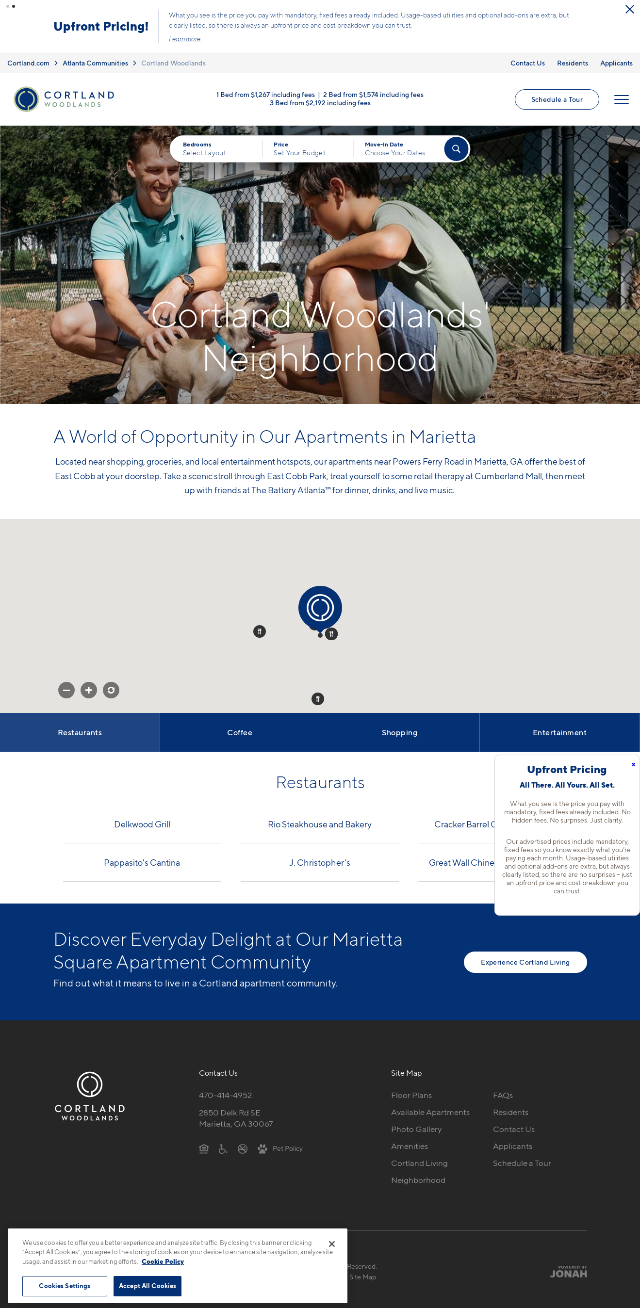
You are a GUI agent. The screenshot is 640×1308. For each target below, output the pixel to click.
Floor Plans (411, 1093)
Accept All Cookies (147, 1286)
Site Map (362, 1275)
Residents (572, 61)
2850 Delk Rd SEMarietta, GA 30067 (236, 1116)
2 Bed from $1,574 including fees (373, 92)
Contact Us (527, 61)
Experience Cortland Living (525, 960)
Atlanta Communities (95, 61)
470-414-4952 (225, 1093)
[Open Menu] (621, 97)
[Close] (332, 1244)
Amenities (409, 1144)
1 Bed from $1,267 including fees (265, 92)
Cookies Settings (64, 1286)
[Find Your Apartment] (456, 147)
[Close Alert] (96, 13)
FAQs (503, 1093)
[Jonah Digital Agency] (564, 1270)
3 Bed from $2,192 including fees (320, 101)
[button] (7, 6)
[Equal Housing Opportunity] (204, 1146)
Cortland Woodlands (173, 61)
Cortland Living (419, 1161)
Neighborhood (418, 1178)
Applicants (616, 61)
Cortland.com (28, 61)
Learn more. (291, 38)
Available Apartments (430, 1110)
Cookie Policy (163, 1261)
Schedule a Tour (557, 97)
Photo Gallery (416, 1127)
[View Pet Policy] (280, 1146)
